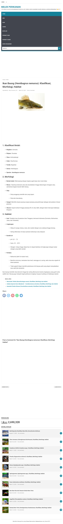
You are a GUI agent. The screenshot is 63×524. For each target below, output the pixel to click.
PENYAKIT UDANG (6, 39)
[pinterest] (12, 295)
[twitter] (8, 295)
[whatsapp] (17, 295)
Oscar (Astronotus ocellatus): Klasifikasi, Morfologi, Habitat (25, 482)
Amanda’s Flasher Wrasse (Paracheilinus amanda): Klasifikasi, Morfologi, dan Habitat (29, 286)
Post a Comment (31, 90)
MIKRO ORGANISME (7, 44)
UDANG (4, 26)
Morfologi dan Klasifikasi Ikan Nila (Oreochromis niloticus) (25, 431)
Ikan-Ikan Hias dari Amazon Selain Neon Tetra (21, 490)
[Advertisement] (31, 63)
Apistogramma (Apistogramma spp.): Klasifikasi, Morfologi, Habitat (27, 473)
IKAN (3, 22)
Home (3, 13)
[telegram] (21, 295)
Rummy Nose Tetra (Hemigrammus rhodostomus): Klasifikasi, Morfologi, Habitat (30, 507)
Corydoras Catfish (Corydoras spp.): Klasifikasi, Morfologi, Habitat (27, 448)
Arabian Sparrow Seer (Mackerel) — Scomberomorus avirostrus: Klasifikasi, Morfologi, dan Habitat (32, 284)
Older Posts (58, 387)
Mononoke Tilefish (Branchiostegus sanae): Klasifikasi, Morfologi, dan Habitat (27, 281)
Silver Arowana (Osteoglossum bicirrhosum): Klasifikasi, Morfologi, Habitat (29, 439)
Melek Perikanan (11, 7)
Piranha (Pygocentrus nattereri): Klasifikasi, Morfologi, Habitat (26, 456)
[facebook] (4, 295)
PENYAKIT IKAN (6, 35)
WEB (3, 18)
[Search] (30, 48)
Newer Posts (5, 387)
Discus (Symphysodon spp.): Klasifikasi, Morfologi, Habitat (25, 465)
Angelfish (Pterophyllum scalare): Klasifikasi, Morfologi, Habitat (26, 499)
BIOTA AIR (4, 31)
